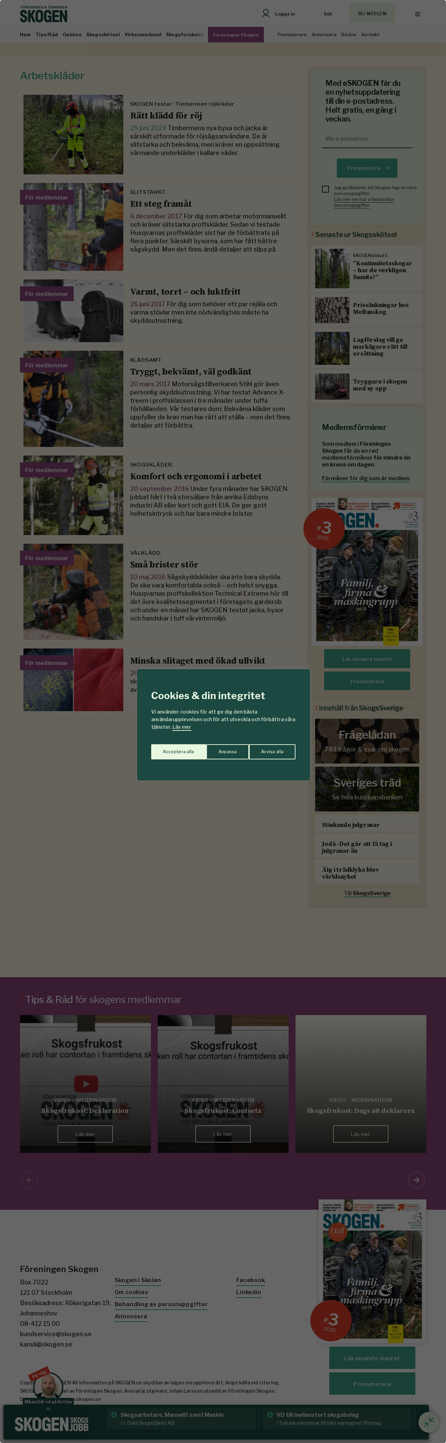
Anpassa (170, 748)
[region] (223, 721)
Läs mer (182, 727)
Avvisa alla (216, 748)
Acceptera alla (268, 748)
